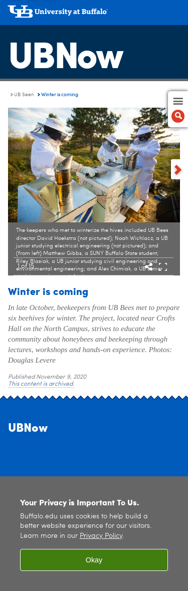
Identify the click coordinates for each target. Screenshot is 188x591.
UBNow (65, 52)
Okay (94, 560)
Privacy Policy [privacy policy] (101, 536)
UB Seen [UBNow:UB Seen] (24, 94)
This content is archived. (41, 384)
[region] (94, 533)
